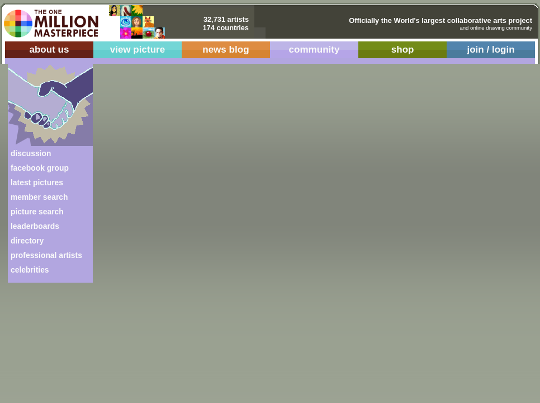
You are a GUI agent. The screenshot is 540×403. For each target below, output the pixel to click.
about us (49, 49)
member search (39, 197)
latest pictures (37, 182)
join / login (490, 49)
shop (402, 49)
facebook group (40, 167)
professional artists (46, 255)
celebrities (30, 269)
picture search (37, 211)
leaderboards (35, 226)
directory (27, 240)
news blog (225, 49)
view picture (137, 49)
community (314, 49)
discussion (31, 153)
